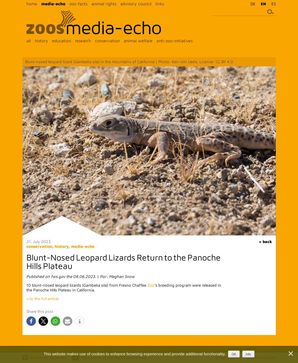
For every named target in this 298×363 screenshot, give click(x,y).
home (31, 3)
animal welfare (138, 40)
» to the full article (42, 298)
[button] (31, 321)
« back (265, 241)
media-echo (53, 3)
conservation (107, 40)
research (83, 40)
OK (233, 354)
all (28, 40)
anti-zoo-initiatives (175, 40)
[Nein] (290, 353)
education (61, 40)
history (41, 40)
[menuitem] (252, 3)
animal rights (103, 3)
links (159, 3)
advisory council (136, 3)
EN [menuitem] (263, 4)
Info (248, 354)
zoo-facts (78, 3)
